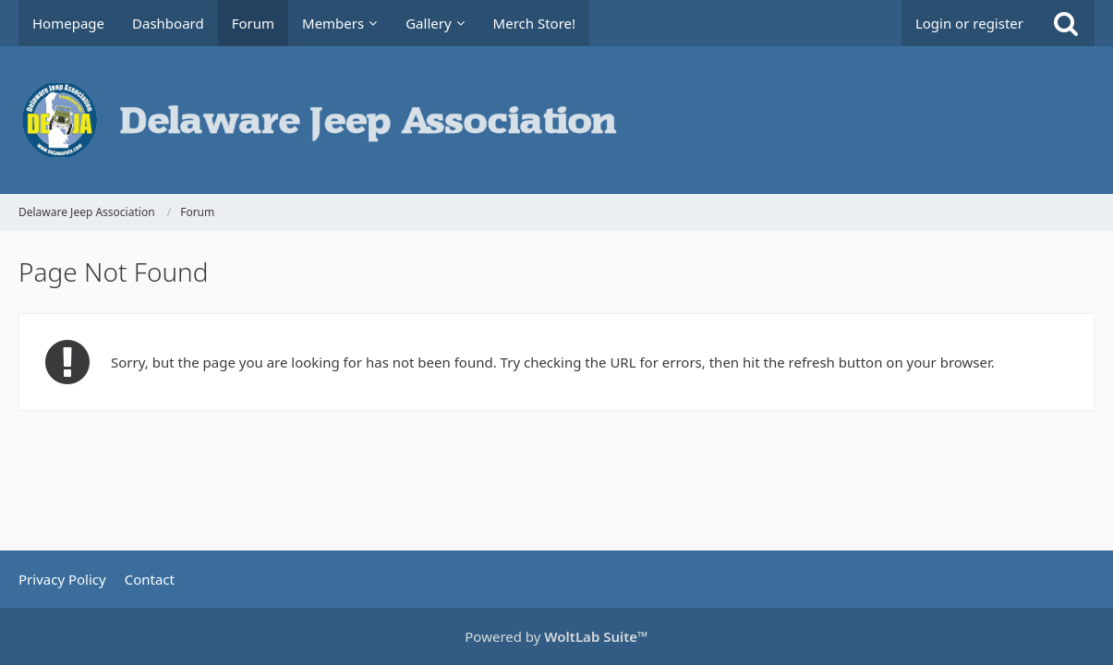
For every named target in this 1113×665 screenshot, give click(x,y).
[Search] (1066, 23)
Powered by (556, 636)
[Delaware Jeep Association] (556, 120)
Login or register (969, 23)
